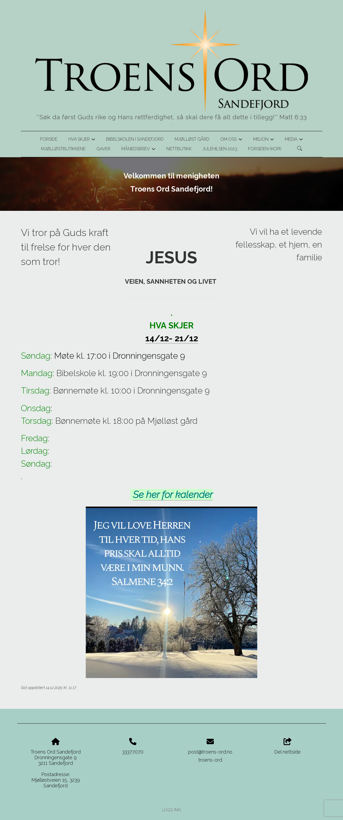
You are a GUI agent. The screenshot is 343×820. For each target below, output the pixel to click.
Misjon (263, 140)
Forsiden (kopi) (264, 148)
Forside (48, 139)
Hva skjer (81, 140)
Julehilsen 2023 (220, 148)
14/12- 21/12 (171, 338)
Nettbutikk (179, 148)
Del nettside (287, 746)
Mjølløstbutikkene (63, 148)
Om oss (231, 140)
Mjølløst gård (192, 139)
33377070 (132, 752)
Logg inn (171, 810)
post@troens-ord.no (210, 752)
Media (294, 140)
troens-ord (210, 760)
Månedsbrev (138, 149)
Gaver (103, 148)
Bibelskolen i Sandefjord (135, 139)
